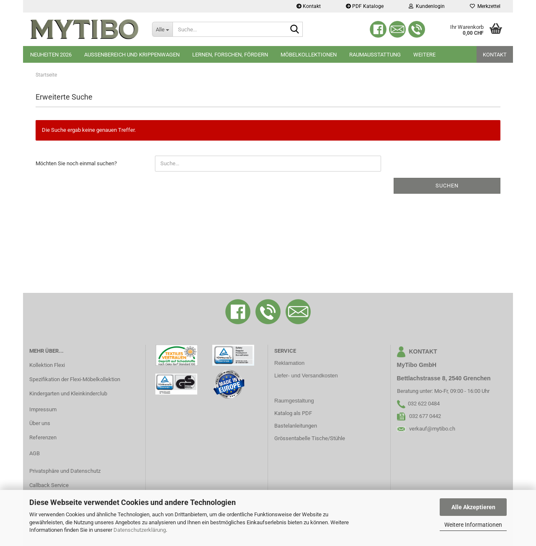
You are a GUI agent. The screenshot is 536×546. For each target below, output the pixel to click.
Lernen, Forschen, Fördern (230, 54)
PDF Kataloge (365, 6)
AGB (34, 453)
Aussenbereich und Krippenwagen (132, 54)
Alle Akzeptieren (473, 507)
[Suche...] (162, 29)
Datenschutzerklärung (139, 530)
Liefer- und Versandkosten (306, 375)
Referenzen (43, 437)
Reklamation (289, 363)
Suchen (447, 185)
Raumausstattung (375, 54)
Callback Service (49, 485)
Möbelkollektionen (309, 54)
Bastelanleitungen (295, 426)
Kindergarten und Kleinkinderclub (68, 393)
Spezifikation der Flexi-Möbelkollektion (74, 379)
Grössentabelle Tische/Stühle (309, 438)
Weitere (424, 54)
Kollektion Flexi (47, 365)
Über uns (39, 423)
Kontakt (308, 6)
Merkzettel (485, 6)
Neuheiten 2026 (51, 54)
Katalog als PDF (293, 413)
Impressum (43, 409)
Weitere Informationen (473, 524)
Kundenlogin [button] (427, 6)
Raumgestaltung (294, 400)
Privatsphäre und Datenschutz (64, 471)
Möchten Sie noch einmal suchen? (76, 163)
